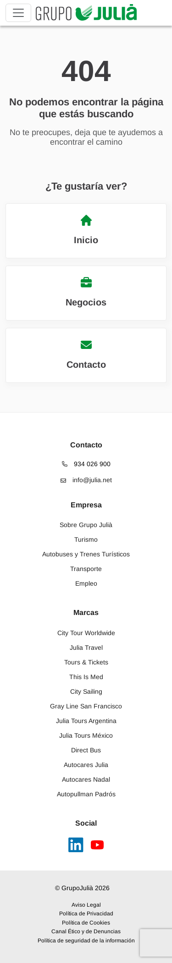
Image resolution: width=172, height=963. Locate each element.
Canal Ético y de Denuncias (86, 931)
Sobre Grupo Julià (86, 524)
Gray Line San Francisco (86, 706)
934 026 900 (86, 464)
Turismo (86, 539)
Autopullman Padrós (86, 794)
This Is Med (86, 676)
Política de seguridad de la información (86, 940)
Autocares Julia (86, 764)
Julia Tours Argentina (86, 720)
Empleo (86, 583)
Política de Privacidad (86, 913)
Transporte (86, 568)
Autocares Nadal (86, 779)
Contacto (86, 354)
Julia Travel (86, 647)
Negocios (86, 292)
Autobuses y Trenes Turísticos (86, 554)
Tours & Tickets (86, 662)
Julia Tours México (86, 735)
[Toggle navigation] (18, 13)
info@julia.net (86, 480)
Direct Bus (86, 750)
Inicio (86, 230)
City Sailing (86, 691)
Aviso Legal (86, 905)
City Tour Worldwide (86, 633)
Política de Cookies (86, 922)
